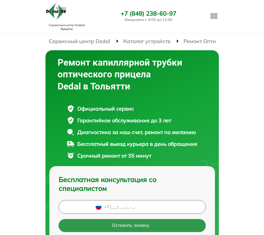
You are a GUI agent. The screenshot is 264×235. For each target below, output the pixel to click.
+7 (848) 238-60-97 (148, 13)
